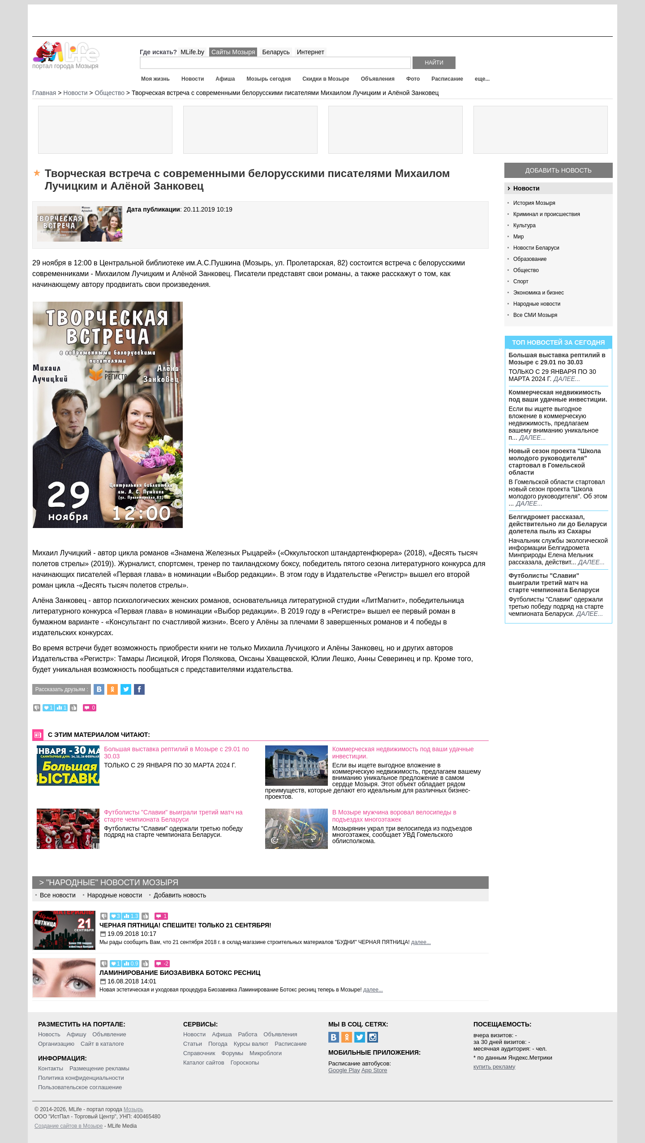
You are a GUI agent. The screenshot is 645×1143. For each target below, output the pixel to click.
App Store (374, 1070)
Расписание (447, 79)
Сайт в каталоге (102, 1043)
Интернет (310, 52)
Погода (218, 1043)
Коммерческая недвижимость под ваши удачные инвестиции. (558, 396)
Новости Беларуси (536, 248)
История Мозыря (534, 203)
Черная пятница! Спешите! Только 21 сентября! (185, 925)
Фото (413, 79)
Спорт (521, 281)
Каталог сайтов (203, 1062)
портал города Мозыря (66, 63)
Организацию (56, 1043)
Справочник (199, 1053)
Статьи (192, 1043)
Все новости (58, 895)
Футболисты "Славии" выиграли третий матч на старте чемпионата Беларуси (554, 582)
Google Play (344, 1070)
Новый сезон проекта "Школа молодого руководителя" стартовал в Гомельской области (555, 461)
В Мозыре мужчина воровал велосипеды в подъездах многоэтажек (394, 816)
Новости (192, 79)
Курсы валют (251, 1043)
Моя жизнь (155, 79)
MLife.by (192, 52)
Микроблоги (265, 1053)
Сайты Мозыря (233, 52)
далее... (567, 378)
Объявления (378, 79)
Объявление (109, 1034)
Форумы (232, 1053)
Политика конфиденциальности (81, 1077)
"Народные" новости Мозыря (112, 882)
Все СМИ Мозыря (535, 315)
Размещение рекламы (99, 1068)
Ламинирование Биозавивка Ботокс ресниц (179, 972)
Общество (526, 270)
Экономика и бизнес (538, 293)
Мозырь (133, 1109)
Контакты (50, 1068)
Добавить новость (558, 170)
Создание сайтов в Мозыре (68, 1126)
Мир (518, 237)
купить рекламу (494, 1066)
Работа (247, 1034)
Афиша (225, 79)
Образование (529, 259)
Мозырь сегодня (269, 79)
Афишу (76, 1034)
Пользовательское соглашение (80, 1087)
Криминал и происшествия (546, 214)
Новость (49, 1034)
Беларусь (275, 52)
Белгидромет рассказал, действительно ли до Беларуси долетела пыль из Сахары (558, 524)
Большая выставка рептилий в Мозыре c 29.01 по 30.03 (557, 358)
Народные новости (536, 304)
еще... (482, 79)
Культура (524, 225)
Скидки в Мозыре (325, 79)
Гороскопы (245, 1062)
